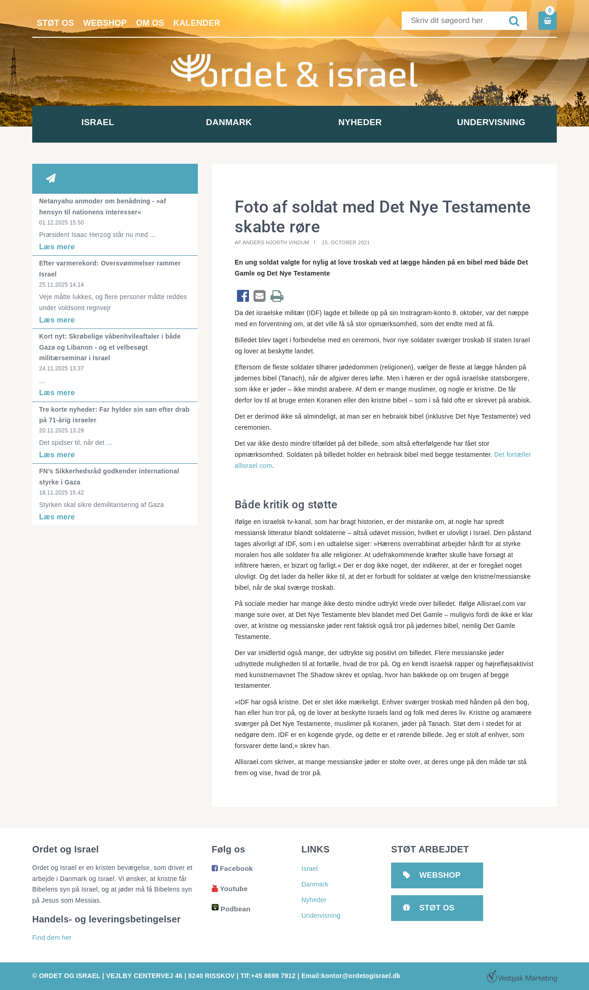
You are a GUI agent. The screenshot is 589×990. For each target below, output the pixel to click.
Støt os (55, 23)
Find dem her (51, 937)
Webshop (105, 23)
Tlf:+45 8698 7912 (268, 975)
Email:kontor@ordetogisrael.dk (350, 975)
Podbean (231, 909)
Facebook (232, 868)
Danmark (229, 122)
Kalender (196, 23)
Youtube (230, 888)
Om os (150, 23)
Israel (97, 122)
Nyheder (360, 122)
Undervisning (491, 122)
